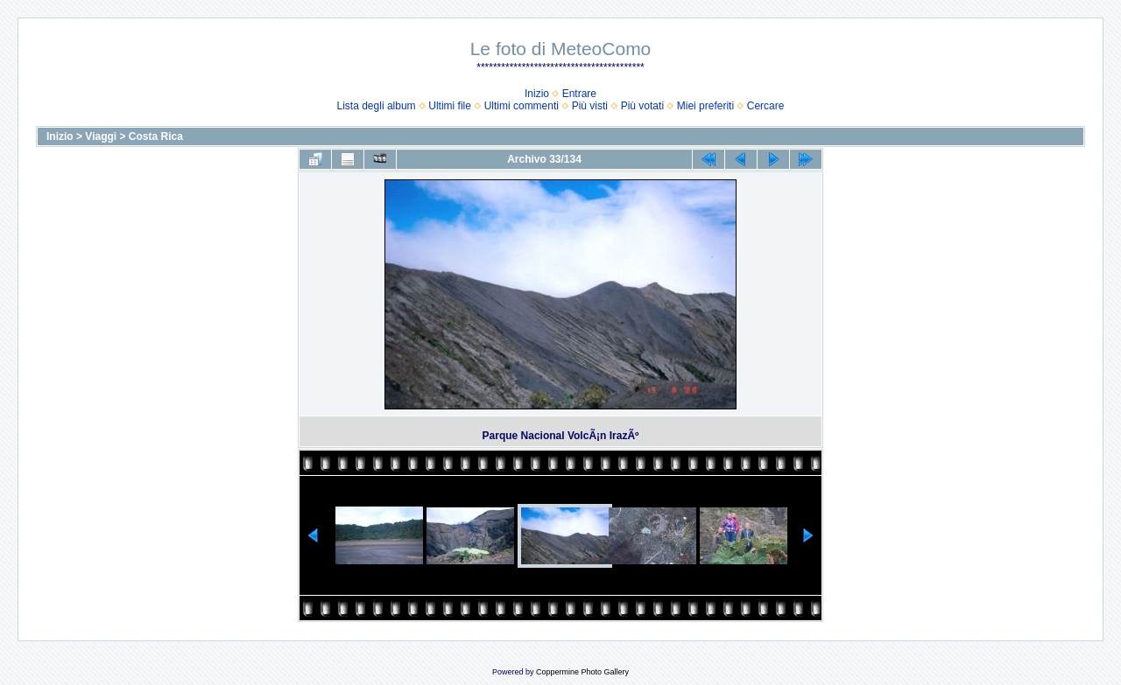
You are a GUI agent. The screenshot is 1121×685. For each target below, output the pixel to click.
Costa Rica (156, 136)
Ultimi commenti (521, 106)
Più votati (642, 106)
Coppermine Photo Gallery (582, 672)
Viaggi (100, 136)
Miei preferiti (705, 106)
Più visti (590, 106)
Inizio (537, 93)
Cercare (766, 106)
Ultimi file (449, 106)
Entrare (579, 93)
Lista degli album (376, 106)
